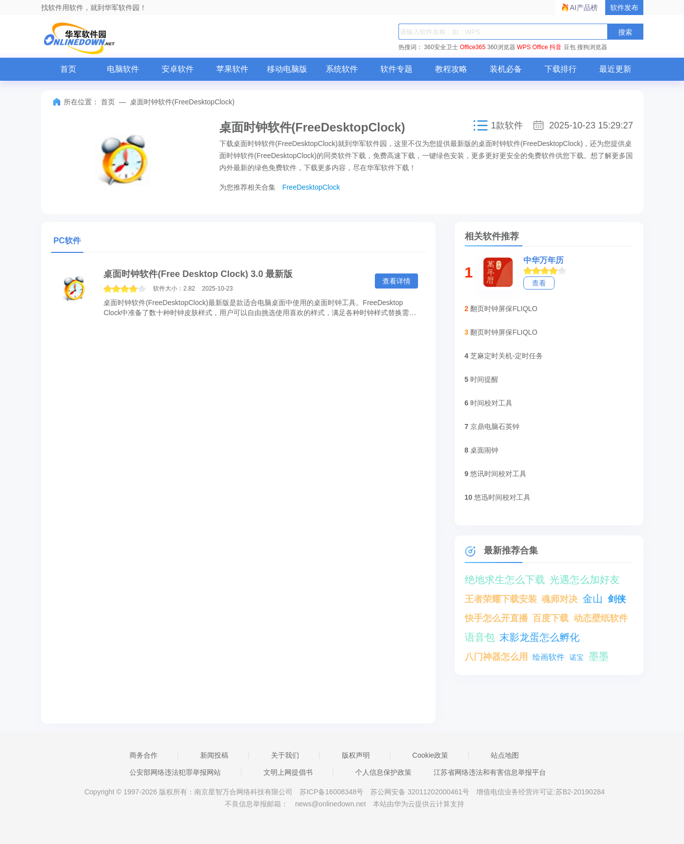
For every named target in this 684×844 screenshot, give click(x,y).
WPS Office (532, 47)
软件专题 (396, 69)
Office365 (472, 47)
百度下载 (550, 618)
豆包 (570, 47)
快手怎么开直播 (496, 618)
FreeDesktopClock (311, 187)
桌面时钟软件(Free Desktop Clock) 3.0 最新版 (198, 273)
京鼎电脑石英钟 (494, 427)
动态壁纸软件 (601, 618)
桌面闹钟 (484, 450)
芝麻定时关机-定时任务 (506, 356)
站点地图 (505, 755)
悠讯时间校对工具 (498, 474)
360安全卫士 (441, 47)
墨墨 (599, 656)
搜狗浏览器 (592, 47)
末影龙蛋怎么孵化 (539, 637)
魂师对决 (559, 599)
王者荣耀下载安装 (501, 599)
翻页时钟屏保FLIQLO (503, 309)
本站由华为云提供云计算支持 (418, 804)
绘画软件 (548, 657)
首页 (68, 69)
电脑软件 (123, 69)
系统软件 (342, 69)
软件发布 (624, 8)
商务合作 (143, 755)
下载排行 (560, 69)
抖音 (556, 47)
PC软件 (67, 240)
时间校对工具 (491, 403)
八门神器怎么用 (496, 657)
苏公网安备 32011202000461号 (420, 792)
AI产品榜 (584, 8)
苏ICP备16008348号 (332, 792)
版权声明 (356, 755)
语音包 (480, 637)
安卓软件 (178, 69)
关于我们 (285, 755)
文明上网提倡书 (288, 772)
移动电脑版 (287, 69)
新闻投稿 (214, 755)
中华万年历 (543, 260)
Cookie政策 (431, 755)
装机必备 (506, 69)
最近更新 (615, 69)
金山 (593, 598)
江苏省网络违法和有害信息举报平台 (490, 772)
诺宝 (577, 657)
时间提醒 (484, 379)
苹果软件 (232, 69)
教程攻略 (451, 69)
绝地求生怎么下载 (505, 579)
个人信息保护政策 (383, 772)
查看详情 (396, 281)
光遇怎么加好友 (585, 579)
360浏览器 (501, 47)
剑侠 (617, 599)
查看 (539, 283)
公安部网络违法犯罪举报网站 (175, 772)
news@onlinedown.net (330, 804)
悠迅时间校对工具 (502, 497)
